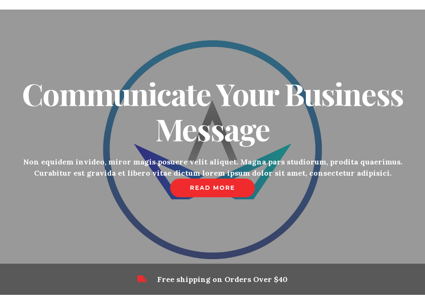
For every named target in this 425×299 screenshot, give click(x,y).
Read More (212, 187)
